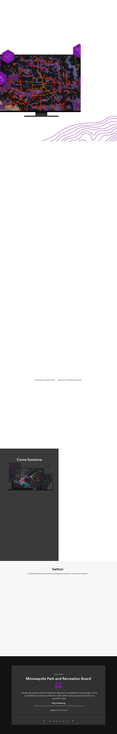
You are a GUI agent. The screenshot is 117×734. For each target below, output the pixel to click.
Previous (44, 721)
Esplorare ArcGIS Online (45, 380)
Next (72, 721)
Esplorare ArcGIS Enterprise (69, 380)
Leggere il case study (58, 710)
